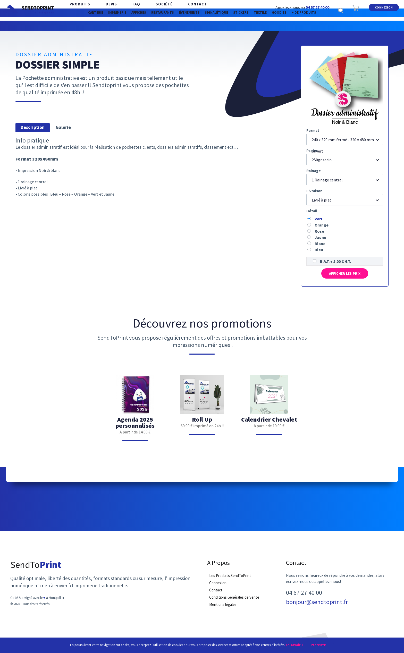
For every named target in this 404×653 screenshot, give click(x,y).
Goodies (313, 25)
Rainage (313, 170)
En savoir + (294, 644)
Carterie (51, 25)
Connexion (384, 10)
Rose (319, 231)
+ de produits (347, 25)
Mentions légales (223, 609)
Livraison (314, 190)
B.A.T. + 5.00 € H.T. (335, 261)
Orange (322, 225)
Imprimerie (82, 25)
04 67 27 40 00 (317, 7)
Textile (285, 25)
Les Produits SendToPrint (230, 580)
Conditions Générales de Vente (234, 602)
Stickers (257, 25)
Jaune (320, 237)
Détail (311, 210)
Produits (77, 10)
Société (146, 10)
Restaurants (147, 25)
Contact (174, 10)
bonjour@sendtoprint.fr (317, 607)
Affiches (113, 25)
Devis (103, 10)
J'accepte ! (318, 645)
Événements (185, 25)
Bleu (319, 249)
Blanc (320, 243)
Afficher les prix (345, 275)
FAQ (123, 10)
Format (312, 130)
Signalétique (222, 25)
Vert (319, 218)
